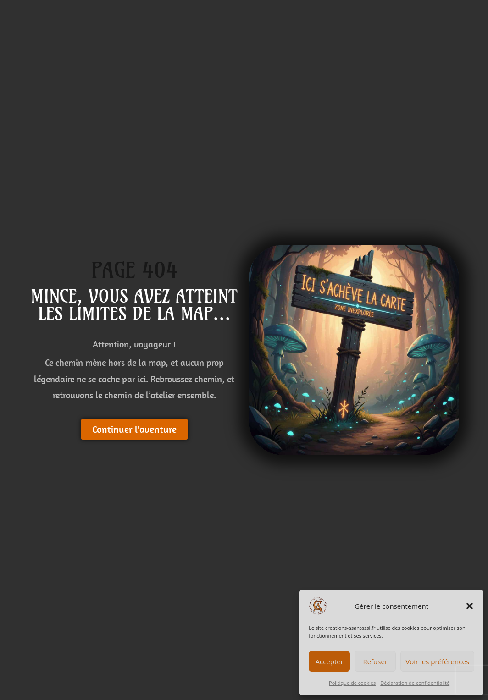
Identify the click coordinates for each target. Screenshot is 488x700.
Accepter (330, 661)
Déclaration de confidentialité (414, 682)
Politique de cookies (352, 682)
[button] (469, 606)
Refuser (375, 661)
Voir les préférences (437, 661)
